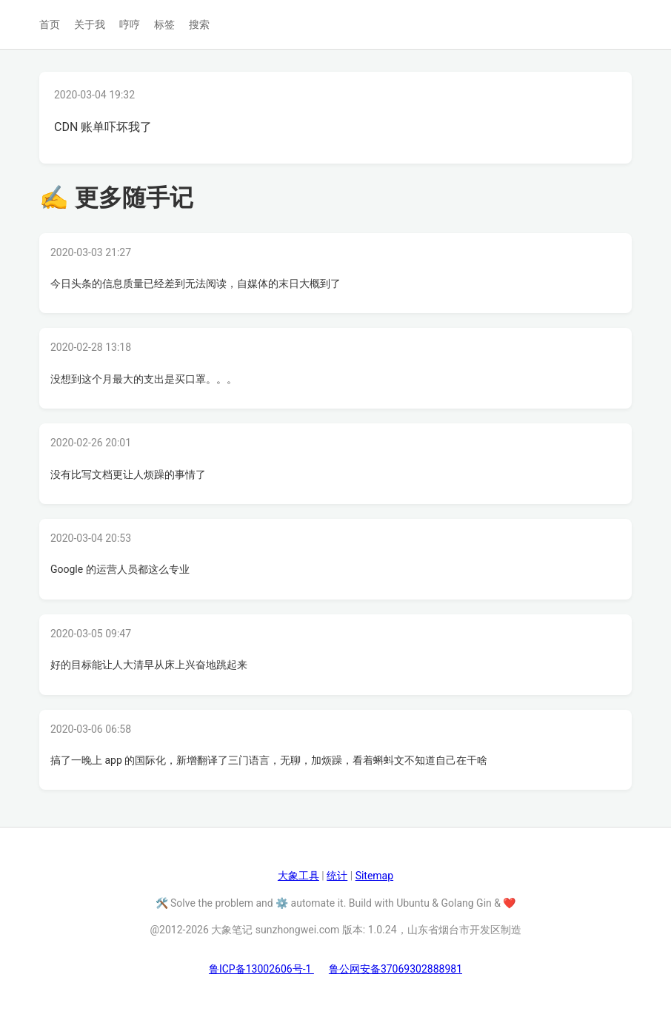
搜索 (199, 24)
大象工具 (298, 876)
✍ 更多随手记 (116, 198)
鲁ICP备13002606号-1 (261, 969)
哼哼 (129, 24)
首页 (49, 24)
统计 (337, 876)
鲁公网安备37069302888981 (395, 969)
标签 (164, 24)
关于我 (89, 24)
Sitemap (374, 876)
